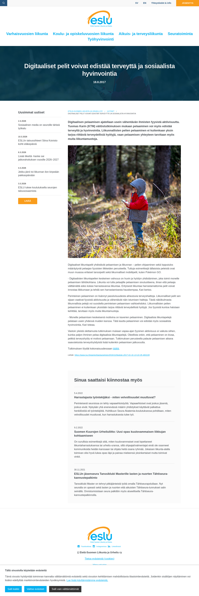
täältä (116, 348)
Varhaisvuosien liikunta (27, 34)
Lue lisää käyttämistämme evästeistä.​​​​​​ (87, 580)
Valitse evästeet (35, 589)
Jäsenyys (187, 3)
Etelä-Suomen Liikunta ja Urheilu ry (85, 111)
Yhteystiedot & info (160, 3)
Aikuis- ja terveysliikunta (141, 34)
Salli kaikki (13, 589)
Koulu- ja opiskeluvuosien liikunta (83, 34)
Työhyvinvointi (101, 39)
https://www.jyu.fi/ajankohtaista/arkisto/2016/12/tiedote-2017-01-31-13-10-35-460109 (112, 355)
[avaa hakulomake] (3, 3)
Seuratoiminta (180, 34)
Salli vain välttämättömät (65, 589)
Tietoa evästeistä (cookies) (99, 558)
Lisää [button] (27, 201)
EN (143, 3)
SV (135, 3)
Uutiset (110, 111)
